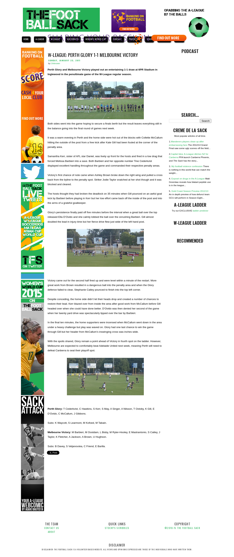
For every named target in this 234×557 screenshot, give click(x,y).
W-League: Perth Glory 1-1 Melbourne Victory (93, 54)
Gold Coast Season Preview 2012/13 (190, 191)
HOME (26, 39)
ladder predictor (200, 210)
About (52, 531)
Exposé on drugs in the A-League (188, 178)
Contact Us (51, 528)
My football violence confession (187, 166)
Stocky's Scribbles (117, 528)
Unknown (55, 63)
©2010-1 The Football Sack (182, 528)
